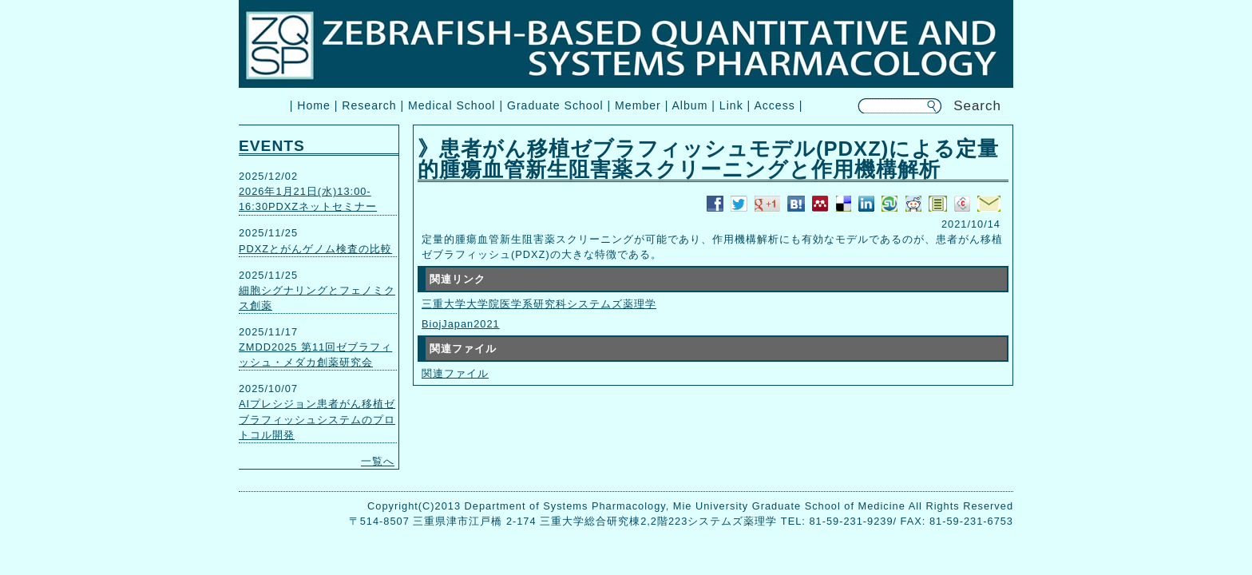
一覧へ (377, 461)
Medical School (451, 105)
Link (731, 105)
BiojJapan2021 (461, 324)
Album (689, 105)
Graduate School (555, 105)
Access (774, 105)
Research (369, 105)
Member (638, 105)
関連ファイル (455, 373)
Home (314, 105)
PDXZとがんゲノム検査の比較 (315, 249)
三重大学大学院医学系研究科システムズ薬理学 (539, 304)
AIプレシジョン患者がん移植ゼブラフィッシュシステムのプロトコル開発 (317, 419)
